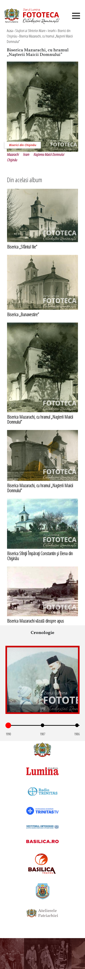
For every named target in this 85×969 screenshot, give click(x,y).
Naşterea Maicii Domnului (48, 154)
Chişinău (12, 159)
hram (26, 154)
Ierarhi (52, 30)
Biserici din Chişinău (22, 145)
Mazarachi (13, 154)
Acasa (10, 30)
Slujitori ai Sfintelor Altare (30, 30)
